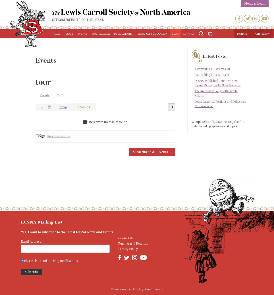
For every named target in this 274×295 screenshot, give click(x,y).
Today (63, 107)
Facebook (239, 18)
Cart (210, 33)
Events (82, 33)
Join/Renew (262, 33)
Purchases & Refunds (133, 243)
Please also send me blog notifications (51, 261)
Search (201, 33)
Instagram (256, 18)
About (69, 33)
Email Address (31, 241)
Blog (175, 33)
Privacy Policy (128, 249)
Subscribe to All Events (150, 151)
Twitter (248, 18)
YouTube (265, 18)
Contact (189, 33)
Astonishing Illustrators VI (212, 75)
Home (56, 33)
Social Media (101, 33)
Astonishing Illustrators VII (212, 69)
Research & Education (152, 33)
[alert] (105, 122)
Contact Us (126, 238)
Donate (242, 33)
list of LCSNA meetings (220, 122)
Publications (123, 33)
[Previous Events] (42, 107)
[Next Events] (49, 107)
